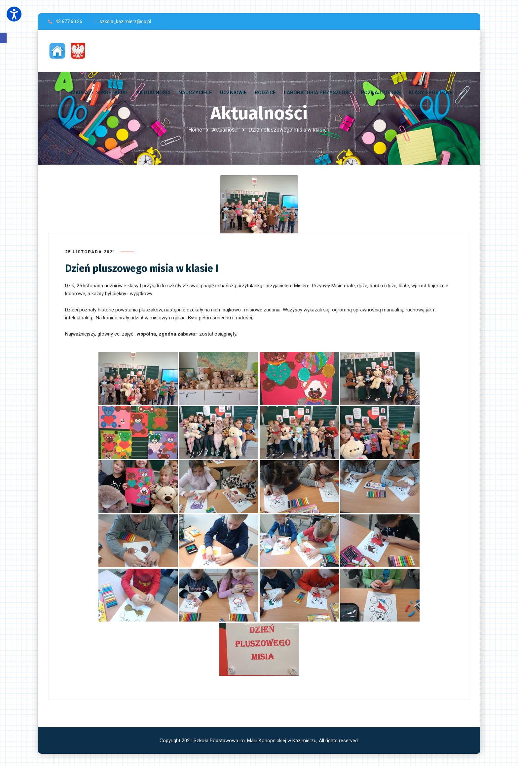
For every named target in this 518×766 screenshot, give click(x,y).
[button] (3, 38)
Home (195, 130)
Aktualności (225, 130)
